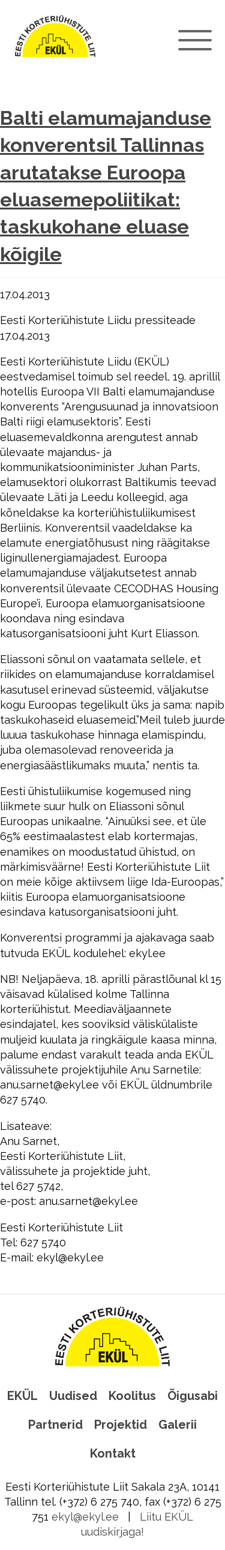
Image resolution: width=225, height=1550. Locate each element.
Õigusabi (192, 1396)
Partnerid (55, 1424)
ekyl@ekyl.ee (85, 1516)
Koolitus (132, 1396)
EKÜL (22, 1396)
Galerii (177, 1424)
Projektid (120, 1424)
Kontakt (113, 1453)
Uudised (73, 1396)
